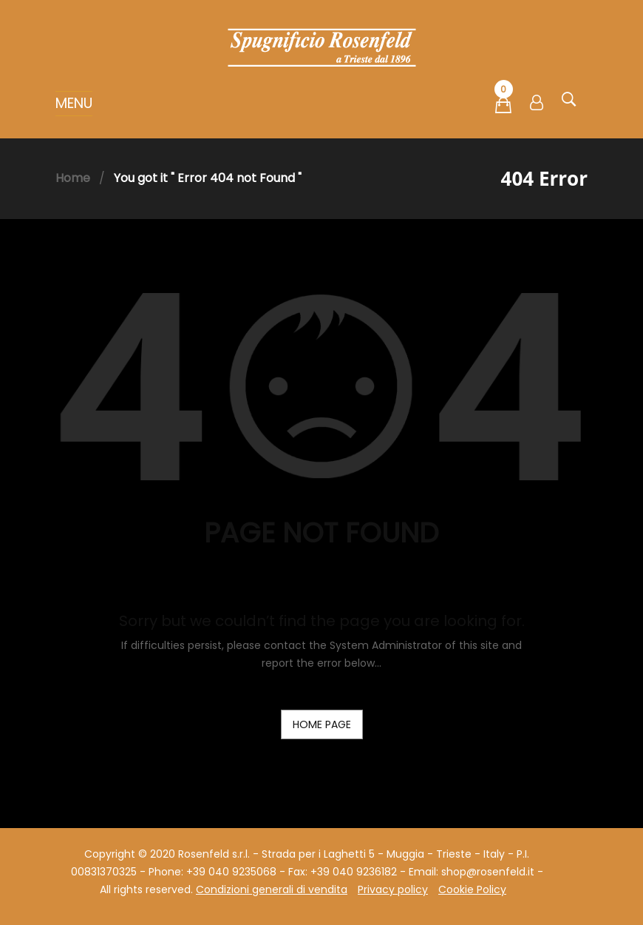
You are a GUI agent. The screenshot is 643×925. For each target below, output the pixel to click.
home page (322, 724)
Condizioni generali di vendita (271, 889)
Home (72, 177)
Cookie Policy (472, 889)
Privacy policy (393, 889)
